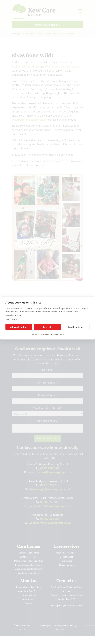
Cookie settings (76, 327)
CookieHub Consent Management (52, 334)
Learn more (11, 318)
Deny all (47, 327)
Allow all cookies (18, 327)
